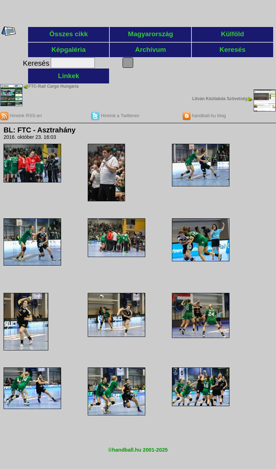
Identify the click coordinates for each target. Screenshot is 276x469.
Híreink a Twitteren (115, 115)
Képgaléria (69, 49)
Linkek (68, 76)
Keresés (233, 49)
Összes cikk (68, 34)
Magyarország (150, 34)
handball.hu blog (204, 115)
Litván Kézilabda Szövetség (220, 98)
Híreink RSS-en (21, 115)
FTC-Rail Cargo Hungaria (53, 86)
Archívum (150, 49)
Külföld (232, 34)
